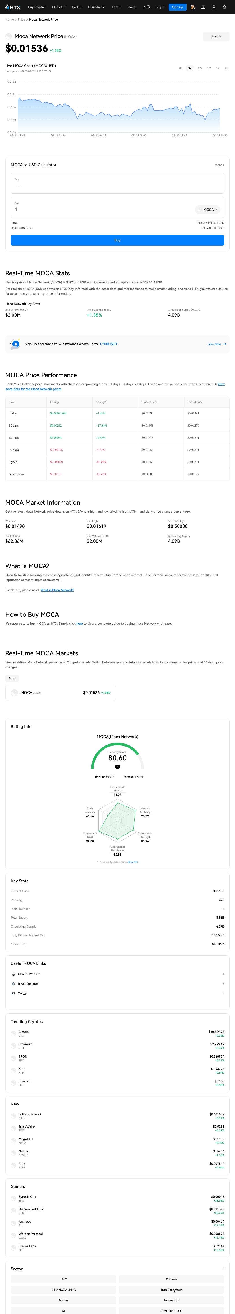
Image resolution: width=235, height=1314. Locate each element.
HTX (67, 1088)
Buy (117, 240)
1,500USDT (108, 344)
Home (9, 19)
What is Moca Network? (57, 590)
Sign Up (216, 36)
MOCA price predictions (53, 1025)
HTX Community (40, 1263)
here (79, 623)
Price (21, 19)
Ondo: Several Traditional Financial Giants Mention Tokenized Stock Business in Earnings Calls (89, 1294)
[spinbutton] (117, 186)
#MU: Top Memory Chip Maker (30, 1300)
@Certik (133, 845)
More (218, 165)
